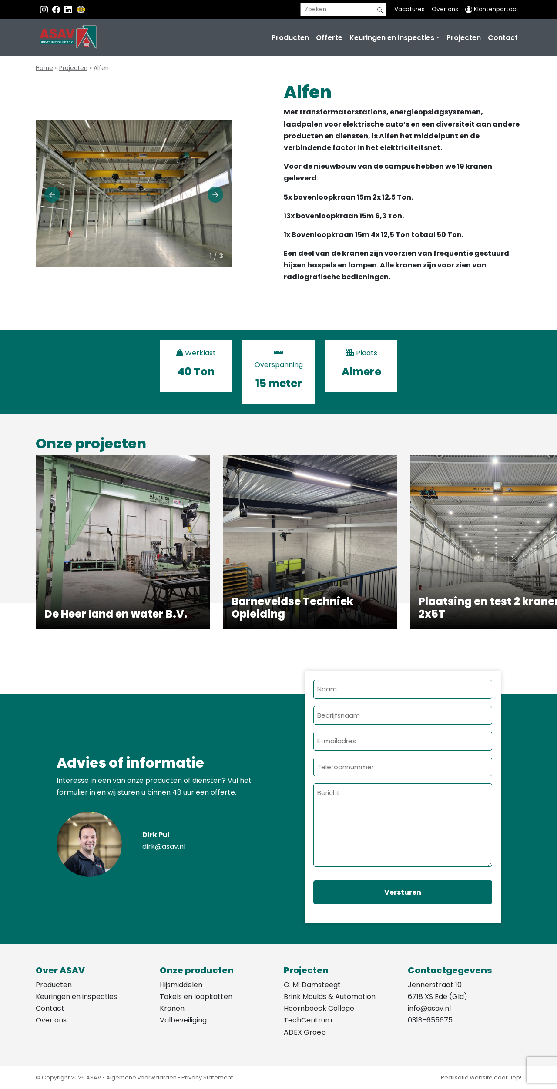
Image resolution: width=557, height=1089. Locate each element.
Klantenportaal (491, 9)
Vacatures (409, 9)
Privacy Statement (207, 1077)
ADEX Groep (305, 1032)
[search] (343, 9)
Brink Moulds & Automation (330, 997)
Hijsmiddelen (181, 985)
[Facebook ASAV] (57, 9)
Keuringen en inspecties (391, 38)
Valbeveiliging (183, 1020)
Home (44, 68)
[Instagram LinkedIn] (69, 9)
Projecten (463, 38)
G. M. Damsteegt (312, 985)
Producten (290, 38)
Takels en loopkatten (196, 997)
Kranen (172, 1008)
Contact (503, 38)
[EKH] (81, 9)
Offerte (329, 38)
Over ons (445, 9)
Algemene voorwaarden (141, 1077)
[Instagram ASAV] (45, 9)
